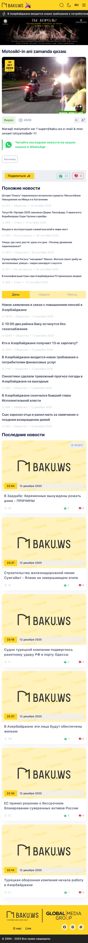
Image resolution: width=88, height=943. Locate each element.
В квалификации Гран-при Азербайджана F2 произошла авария (41, 276)
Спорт (18, 222)
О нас (17, 928)
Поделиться (19, 176)
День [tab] (16, 294)
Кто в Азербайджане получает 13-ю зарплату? (40, 343)
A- (76, 119)
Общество (20, 205)
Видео (8, 120)
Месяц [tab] (72, 294)
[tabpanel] (44, 365)
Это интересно (23, 235)
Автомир (10, 159)
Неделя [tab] (44, 294)
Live (28, 928)
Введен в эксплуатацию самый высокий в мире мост (35, 229)
